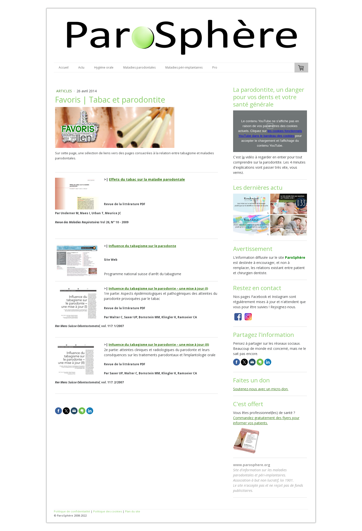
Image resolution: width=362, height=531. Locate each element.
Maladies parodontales (139, 67)
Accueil (63, 67)
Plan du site (132, 511)
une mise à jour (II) (194, 344)
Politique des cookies (107, 511)
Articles (64, 91)
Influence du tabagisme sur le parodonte (142, 246)
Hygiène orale (103, 67)
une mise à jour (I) (193, 288)
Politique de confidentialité (72, 511)
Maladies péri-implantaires (184, 67)
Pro (214, 67)
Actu (81, 67)
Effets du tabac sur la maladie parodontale (147, 179)
